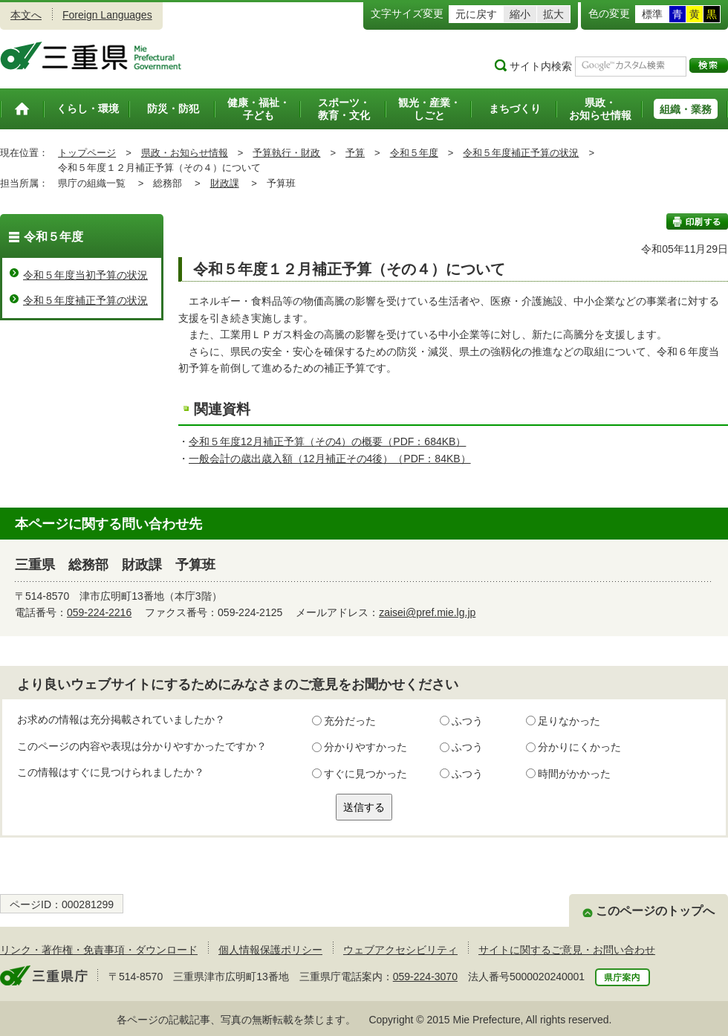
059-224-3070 (425, 976)
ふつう (467, 721)
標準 (652, 14)
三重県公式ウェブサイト (91, 56)
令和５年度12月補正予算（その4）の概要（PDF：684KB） (327, 441)
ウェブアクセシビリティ (400, 950)
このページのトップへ (655, 910)
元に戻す (476, 14)
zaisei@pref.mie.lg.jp (427, 612)
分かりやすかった (365, 747)
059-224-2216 (99, 612)
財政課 (224, 183)
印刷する (697, 221)
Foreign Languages (107, 15)
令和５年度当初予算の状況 (85, 275)
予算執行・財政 (286, 152)
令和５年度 (414, 152)
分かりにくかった (579, 747)
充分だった (350, 721)
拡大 (553, 14)
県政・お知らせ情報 (184, 152)
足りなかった (569, 721)
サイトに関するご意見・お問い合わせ (566, 950)
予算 (355, 152)
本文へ (26, 15)
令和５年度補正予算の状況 (521, 152)
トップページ (87, 152)
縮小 (520, 14)
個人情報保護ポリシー (270, 950)
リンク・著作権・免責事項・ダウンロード (99, 950)
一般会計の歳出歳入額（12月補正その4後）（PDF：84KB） (330, 458)
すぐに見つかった (365, 774)
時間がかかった (574, 774)
